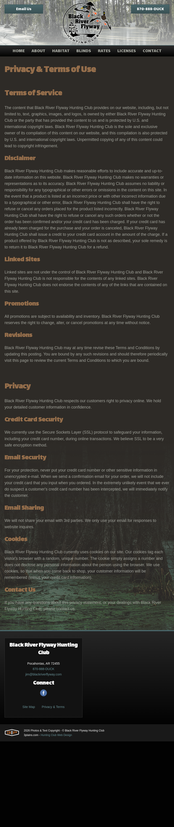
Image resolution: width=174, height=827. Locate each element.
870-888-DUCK (150, 9)
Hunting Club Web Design (56, 820)
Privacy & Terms (53, 792)
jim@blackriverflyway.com (43, 760)
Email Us (23, 9)
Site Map (28, 792)
